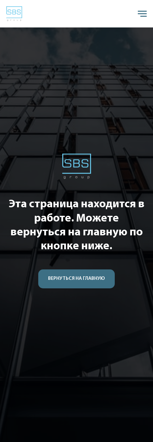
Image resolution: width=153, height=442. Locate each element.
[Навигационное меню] (142, 14)
